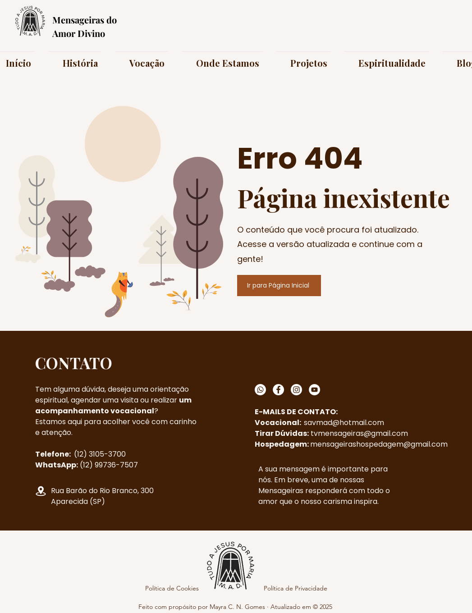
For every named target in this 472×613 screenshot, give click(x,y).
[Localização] (40, 491)
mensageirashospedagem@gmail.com (379, 444)
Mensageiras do (84, 20)
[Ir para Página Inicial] (279, 285)
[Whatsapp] (260, 389)
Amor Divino (78, 33)
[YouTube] (314, 389)
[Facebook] (278, 389)
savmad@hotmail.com (344, 422)
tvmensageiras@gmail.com (359, 433)
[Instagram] (296, 389)
